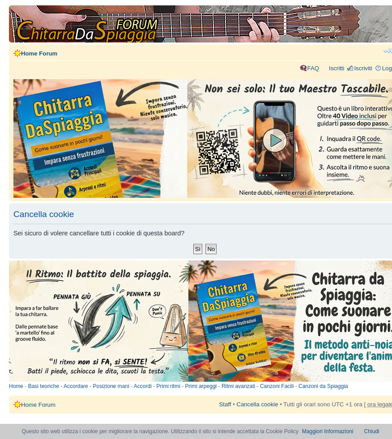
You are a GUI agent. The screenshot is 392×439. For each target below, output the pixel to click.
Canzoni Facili (277, 386)
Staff (225, 404)
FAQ (313, 68)
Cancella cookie (257, 404)
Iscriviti (363, 68)
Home (16, 386)
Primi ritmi (168, 386)
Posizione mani (111, 386)
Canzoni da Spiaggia (323, 386)
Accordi (143, 386)
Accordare (76, 386)
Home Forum (39, 53)
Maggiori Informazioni (328, 431)
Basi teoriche (43, 386)
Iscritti (336, 68)
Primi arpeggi (201, 386)
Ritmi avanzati (238, 386)
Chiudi (371, 431)
